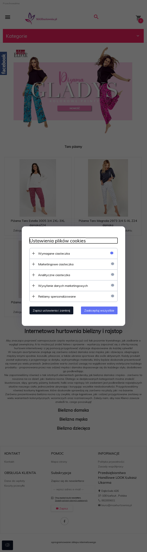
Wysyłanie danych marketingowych (63, 285)
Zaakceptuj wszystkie (99, 310)
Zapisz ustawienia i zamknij (51, 310)
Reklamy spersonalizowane (57, 296)
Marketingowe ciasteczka (56, 264)
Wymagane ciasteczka (54, 253)
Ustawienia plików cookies (57, 240)
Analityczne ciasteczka (54, 275)
